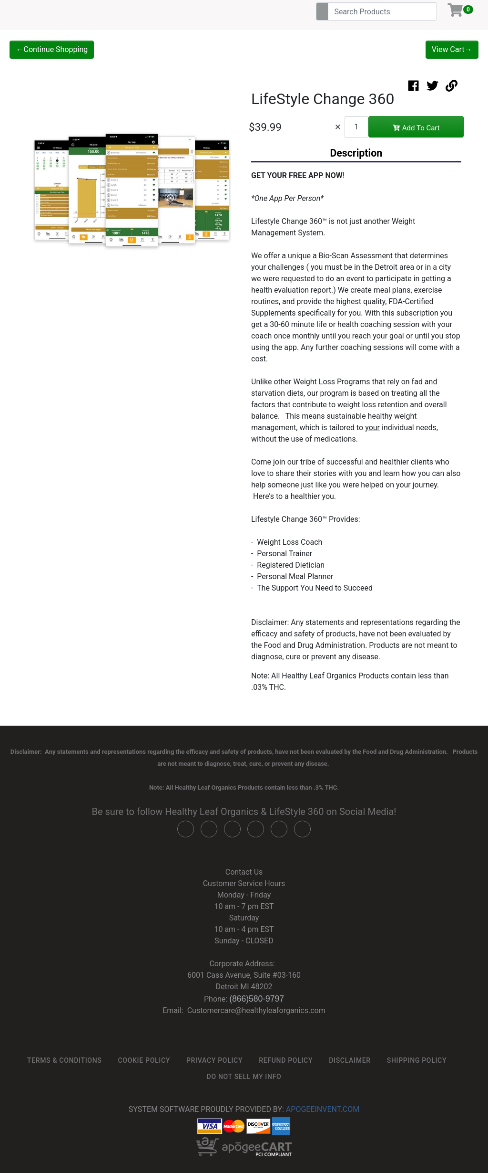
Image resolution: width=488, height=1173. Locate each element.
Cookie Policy (144, 1060)
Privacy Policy (214, 1060)
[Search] (382, 11)
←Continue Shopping (52, 49)
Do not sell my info (244, 1076)
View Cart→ (452, 49)
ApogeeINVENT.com (322, 1109)
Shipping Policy (417, 1060)
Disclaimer (350, 1060)
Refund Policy (286, 1060)
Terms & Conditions (64, 1060)
